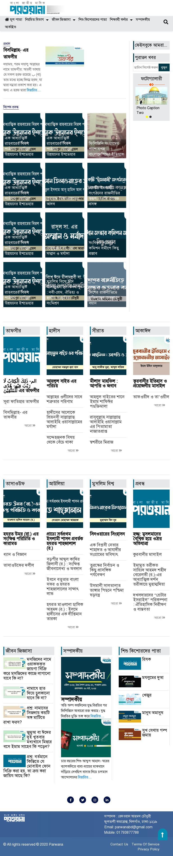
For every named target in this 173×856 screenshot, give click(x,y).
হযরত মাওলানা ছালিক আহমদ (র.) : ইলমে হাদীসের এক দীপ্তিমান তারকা (65, 611)
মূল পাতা (13, 19)
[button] (147, 117)
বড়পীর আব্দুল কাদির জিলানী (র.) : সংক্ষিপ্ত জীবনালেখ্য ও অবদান (64, 564)
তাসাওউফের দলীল (18, 565)
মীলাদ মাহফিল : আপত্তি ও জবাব (104, 383)
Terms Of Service (145, 844)
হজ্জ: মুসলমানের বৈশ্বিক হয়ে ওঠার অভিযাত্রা (147, 538)
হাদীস (54, 331)
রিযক (146, 659)
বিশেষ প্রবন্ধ (11, 107)
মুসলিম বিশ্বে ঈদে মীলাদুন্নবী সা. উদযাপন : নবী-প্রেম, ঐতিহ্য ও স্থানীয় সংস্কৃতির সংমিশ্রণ (64, 292)
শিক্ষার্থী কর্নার (119, 19)
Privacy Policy (148, 849)
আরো (29, 425)
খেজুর (147, 695)
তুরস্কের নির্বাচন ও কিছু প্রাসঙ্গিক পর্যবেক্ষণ (104, 570)
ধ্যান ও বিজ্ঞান (15, 554)
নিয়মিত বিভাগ (34, 19)
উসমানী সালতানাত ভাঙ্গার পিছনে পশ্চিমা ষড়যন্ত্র (107, 590)
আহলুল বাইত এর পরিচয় (61, 383)
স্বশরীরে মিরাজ (101, 442)
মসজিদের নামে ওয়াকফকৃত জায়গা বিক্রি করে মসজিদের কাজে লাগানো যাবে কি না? (27, 669)
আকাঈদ (142, 331)
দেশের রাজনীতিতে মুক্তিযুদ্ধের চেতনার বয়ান (103, 298)
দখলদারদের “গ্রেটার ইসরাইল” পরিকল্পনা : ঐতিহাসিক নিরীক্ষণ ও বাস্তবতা (150, 602)
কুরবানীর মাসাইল (147, 554)
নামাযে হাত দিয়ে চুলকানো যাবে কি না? (38, 693)
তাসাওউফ (15, 484)
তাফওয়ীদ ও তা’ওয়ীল (151, 396)
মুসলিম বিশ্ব (103, 484)
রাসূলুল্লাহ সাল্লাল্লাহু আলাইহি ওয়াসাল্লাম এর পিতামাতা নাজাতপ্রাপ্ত (106, 424)
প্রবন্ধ (140, 484)
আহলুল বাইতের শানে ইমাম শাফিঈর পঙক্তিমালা (107, 401)
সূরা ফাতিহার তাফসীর (21, 401)
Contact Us (119, 844)
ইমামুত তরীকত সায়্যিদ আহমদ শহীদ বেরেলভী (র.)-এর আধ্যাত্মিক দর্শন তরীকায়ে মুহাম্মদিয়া (149, 575)
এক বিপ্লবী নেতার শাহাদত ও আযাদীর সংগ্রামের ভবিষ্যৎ (105, 549)
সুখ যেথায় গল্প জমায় (154, 733)
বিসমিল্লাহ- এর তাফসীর (15, 415)
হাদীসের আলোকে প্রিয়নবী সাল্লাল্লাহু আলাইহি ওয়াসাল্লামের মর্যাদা (64, 419)
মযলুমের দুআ (153, 677)
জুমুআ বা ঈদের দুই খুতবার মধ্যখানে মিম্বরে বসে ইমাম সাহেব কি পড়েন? (27, 739)
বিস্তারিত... (34, 90)
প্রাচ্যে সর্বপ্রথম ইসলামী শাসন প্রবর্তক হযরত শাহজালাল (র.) (65, 541)
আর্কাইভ (10, 27)
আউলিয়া (57, 484)
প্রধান (6, 43)
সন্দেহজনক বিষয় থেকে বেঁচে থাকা (61, 440)
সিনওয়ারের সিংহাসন (107, 534)
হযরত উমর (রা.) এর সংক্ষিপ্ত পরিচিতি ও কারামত (21, 538)
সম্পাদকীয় (143, 19)
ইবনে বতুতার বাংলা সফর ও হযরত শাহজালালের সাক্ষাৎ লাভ (63, 586)
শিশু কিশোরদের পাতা (93, 19)
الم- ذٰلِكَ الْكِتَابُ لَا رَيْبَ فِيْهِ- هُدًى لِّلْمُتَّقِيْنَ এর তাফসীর (21, 385)
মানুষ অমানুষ (152, 712)
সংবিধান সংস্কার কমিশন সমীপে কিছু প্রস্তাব (104, 248)
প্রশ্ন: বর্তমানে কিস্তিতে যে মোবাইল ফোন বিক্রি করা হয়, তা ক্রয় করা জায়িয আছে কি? (26, 766)
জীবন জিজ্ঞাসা (61, 19)
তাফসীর (13, 331)
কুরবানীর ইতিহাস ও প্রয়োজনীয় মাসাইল (150, 383)
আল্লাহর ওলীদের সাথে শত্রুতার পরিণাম (64, 399)
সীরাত (98, 331)
